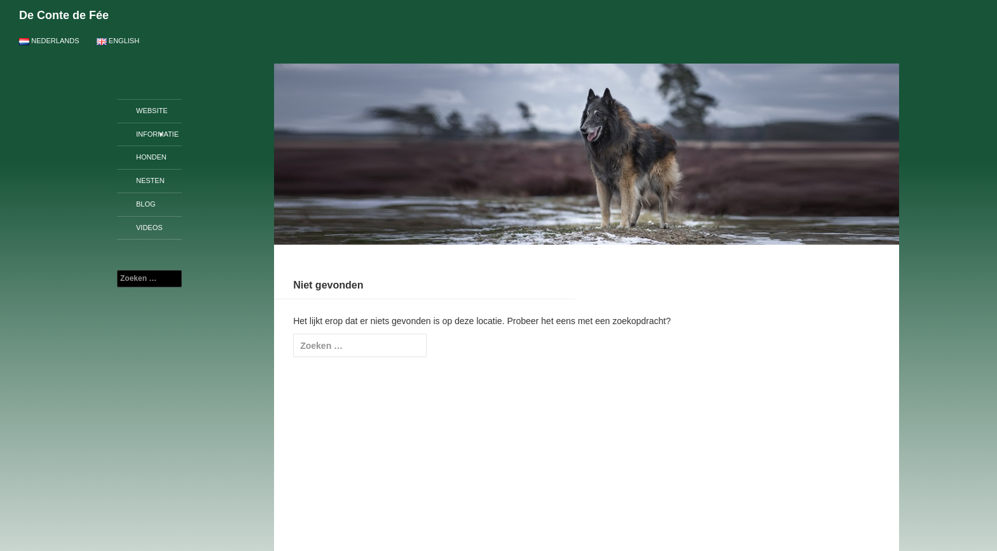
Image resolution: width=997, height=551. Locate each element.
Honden (151, 157)
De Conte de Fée (64, 15)
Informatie (157, 134)
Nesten (150, 180)
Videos (149, 227)
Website (152, 110)
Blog (146, 204)
